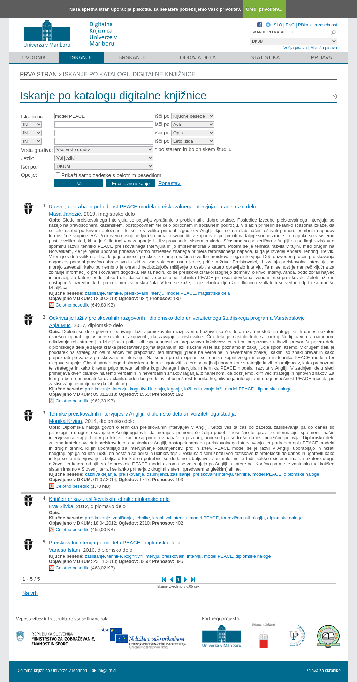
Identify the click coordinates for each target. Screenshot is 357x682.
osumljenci (157, 474)
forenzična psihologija (243, 517)
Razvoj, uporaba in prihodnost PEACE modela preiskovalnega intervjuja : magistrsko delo (152, 206)
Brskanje (132, 57)
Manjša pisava (323, 47)
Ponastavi (169, 183)
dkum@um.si (104, 670)
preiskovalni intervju (144, 293)
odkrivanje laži (208, 389)
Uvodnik (34, 57)
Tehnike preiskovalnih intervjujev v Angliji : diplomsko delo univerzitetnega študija (142, 414)
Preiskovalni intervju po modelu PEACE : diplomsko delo (114, 542)
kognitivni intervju (147, 389)
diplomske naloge (274, 389)
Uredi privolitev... (264, 9)
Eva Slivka (61, 506)
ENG (290, 25)
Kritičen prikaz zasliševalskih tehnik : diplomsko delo (109, 499)
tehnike (114, 293)
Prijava (321, 57)
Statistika (265, 57)
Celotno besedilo (73, 305)
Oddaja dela (198, 57)
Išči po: (29, 167)
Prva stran (38, 74)
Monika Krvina (65, 421)
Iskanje (81, 57)
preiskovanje (97, 389)
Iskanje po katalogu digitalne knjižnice (129, 74)
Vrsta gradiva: (37, 150)
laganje (174, 389)
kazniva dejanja (100, 474)
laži (187, 389)
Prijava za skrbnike (323, 670)
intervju (120, 389)
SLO (278, 25)
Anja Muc (60, 325)
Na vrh (30, 593)
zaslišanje (95, 293)
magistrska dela (214, 293)
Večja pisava (295, 47)
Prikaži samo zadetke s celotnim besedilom (111, 175)
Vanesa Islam (64, 550)
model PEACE (181, 293)
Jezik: (27, 158)
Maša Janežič (65, 214)
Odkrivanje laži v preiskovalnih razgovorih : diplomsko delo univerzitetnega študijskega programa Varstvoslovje (177, 318)
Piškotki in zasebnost (317, 25)
